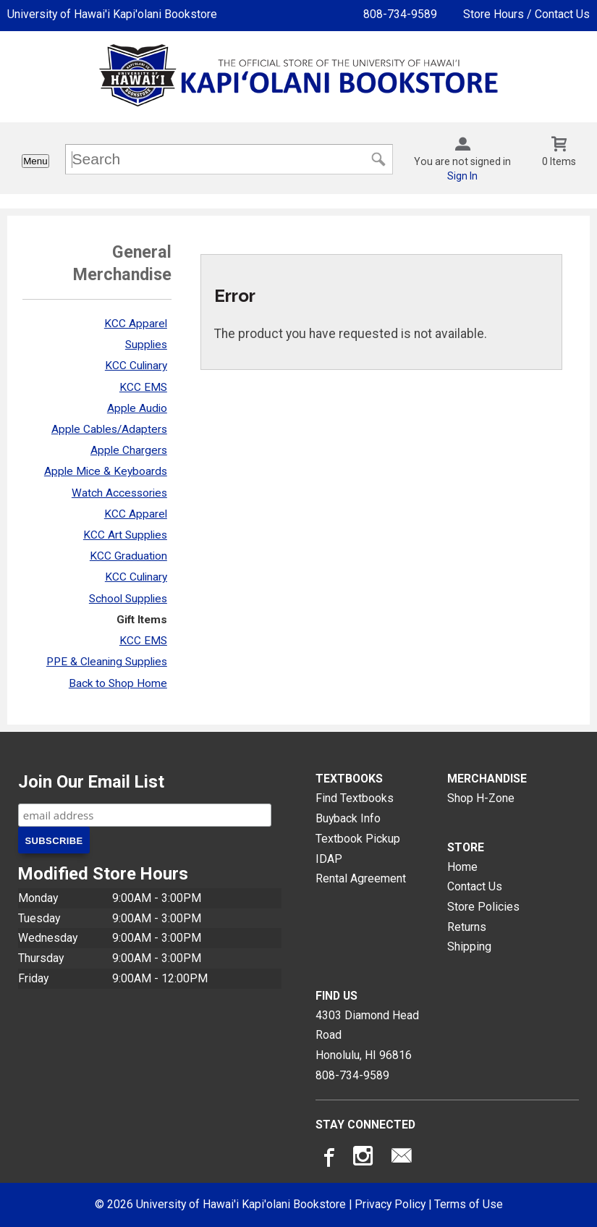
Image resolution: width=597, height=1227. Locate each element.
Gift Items (142, 619)
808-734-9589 (400, 14)
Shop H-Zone (481, 798)
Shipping (469, 946)
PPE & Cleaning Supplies (106, 661)
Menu (35, 161)
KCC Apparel (135, 323)
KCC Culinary (136, 365)
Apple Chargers (128, 450)
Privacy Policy (390, 1204)
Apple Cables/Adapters (109, 429)
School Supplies (128, 598)
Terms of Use (468, 1204)
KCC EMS (143, 387)
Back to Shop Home (118, 683)
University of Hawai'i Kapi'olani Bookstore (112, 14)
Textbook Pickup (358, 839)
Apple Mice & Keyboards (105, 471)
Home (462, 867)
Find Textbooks (355, 798)
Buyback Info (348, 818)
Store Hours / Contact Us (526, 14)
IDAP (329, 859)
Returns (466, 927)
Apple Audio (137, 408)
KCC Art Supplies (125, 534)
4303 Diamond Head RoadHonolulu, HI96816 (367, 1035)
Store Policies (483, 907)
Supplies (146, 344)
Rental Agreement (361, 878)
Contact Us (474, 886)
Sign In (462, 176)
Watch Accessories (119, 492)
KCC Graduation (128, 555)
